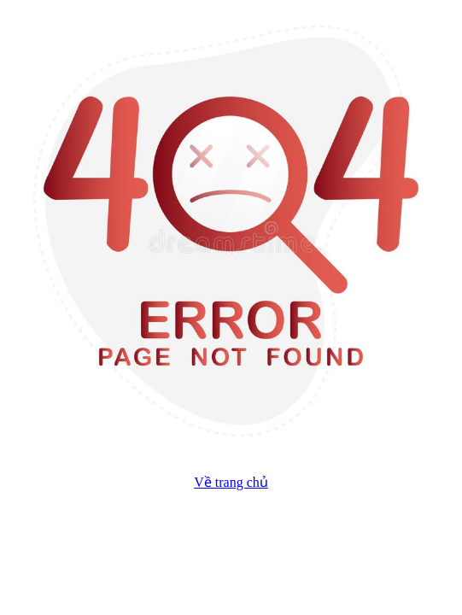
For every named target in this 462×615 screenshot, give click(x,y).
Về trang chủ (231, 482)
